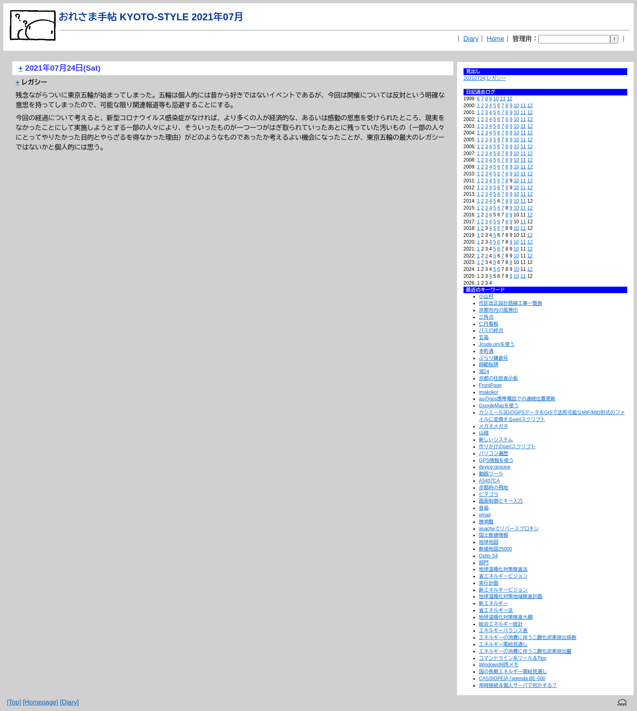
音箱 (484, 508)
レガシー (496, 78)
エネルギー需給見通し (503, 644)
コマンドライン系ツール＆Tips (512, 658)
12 (509, 99)
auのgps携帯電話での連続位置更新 (517, 399)
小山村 (486, 296)
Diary (471, 38)
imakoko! (488, 392)
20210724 (474, 78)
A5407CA (489, 481)
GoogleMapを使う (499, 405)
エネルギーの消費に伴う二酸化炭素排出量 (525, 651)
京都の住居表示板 (498, 378)
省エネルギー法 (496, 610)
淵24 (484, 371)
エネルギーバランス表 (503, 630)
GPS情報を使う (496, 460)
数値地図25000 (495, 549)
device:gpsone (494, 467)
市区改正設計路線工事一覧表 (510, 303)
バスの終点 (491, 330)
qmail (485, 515)
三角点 (486, 317)
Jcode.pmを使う (497, 344)
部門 (484, 563)
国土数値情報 (493, 535)
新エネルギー (493, 603)
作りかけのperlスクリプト (507, 447)
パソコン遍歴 (493, 453)
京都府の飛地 (493, 488)
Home (495, 38)
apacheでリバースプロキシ (509, 529)
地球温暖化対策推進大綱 (506, 617)
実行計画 (488, 583)
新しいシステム (496, 440)
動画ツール (491, 474)
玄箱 (484, 337)
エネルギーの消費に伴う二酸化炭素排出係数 (527, 637)
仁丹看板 (488, 324)
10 (495, 99)
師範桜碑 (488, 364)
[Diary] (69, 702)
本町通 (486, 351)
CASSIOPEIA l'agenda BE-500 (512, 678)
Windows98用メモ (499, 665)
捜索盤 (486, 522)
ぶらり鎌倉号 (493, 358)
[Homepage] (40, 702)
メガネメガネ (493, 426)
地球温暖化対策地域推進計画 (510, 596)
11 (502, 99)
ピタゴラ (488, 494)
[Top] (14, 702)
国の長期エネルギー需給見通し (513, 671)
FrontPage (490, 385)
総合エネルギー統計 (501, 624)
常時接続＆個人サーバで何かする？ (518, 685)
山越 (484, 433)
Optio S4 (488, 556)
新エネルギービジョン (503, 590)
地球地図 (488, 542)
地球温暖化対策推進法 (503, 569)
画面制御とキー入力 (501, 501)
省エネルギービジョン (503, 576)
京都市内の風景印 (498, 310)
